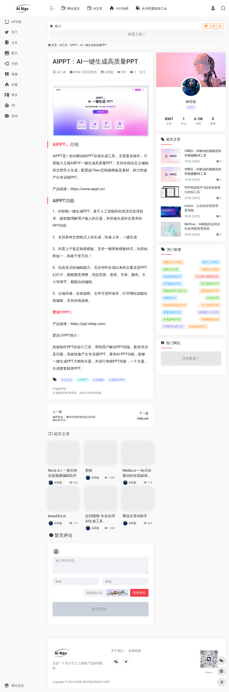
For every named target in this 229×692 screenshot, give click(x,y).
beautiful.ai (57, 516)
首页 (54, 45)
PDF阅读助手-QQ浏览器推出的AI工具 (202, 190)
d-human (197, 326)
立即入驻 (213, 26)
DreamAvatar (174, 305)
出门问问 (209, 305)
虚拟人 (170, 269)
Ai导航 (107, 72)
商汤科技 (172, 276)
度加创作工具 (174, 290)
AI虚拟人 (209, 269)
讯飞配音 (172, 283)
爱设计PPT (61, 312)
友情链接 (134, 650)
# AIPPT (82, 379)
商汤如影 (209, 290)
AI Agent (171, 319)
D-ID (212, 298)
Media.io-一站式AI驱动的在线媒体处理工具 (137, 473)
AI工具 (63, 45)
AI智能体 (209, 319)
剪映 (88, 470)
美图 (169, 298)
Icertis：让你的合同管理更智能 (201, 208)
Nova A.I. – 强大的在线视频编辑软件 (62, 473)
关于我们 (117, 650)
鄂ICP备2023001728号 (96, 682)
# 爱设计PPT (117, 379)
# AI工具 (67, 379)
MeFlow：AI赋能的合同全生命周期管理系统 (202, 226)
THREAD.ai (173, 326)
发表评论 (139, 592)
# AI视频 (98, 379)
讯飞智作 (209, 283)
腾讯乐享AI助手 (135, 516)
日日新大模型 (207, 276)
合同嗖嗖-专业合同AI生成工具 (100, 518)
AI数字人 (172, 262)
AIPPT (59, 144)
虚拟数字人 (208, 312)
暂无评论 (63, 535)
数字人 (210, 262)
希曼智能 (172, 312)
